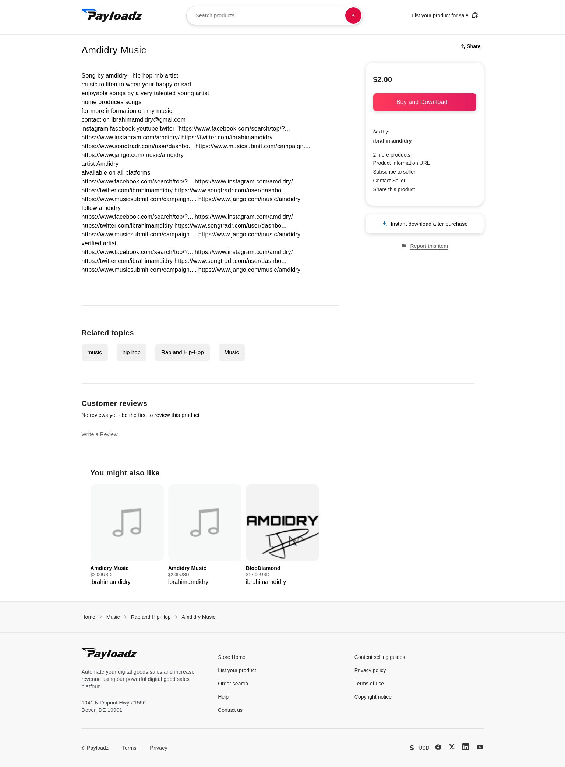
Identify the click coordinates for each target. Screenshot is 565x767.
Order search (233, 683)
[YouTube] (480, 747)
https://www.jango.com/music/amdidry (133, 155)
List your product (237, 670)
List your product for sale (445, 14)
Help (223, 697)
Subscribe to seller (394, 172)
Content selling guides (379, 657)
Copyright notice (373, 697)
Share (469, 46)
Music (232, 352)
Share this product (394, 189)
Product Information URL (401, 163)
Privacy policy (370, 670)
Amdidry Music (199, 617)
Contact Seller (389, 180)
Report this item (424, 246)
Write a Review (100, 434)
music (95, 352)
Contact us (230, 710)
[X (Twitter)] (452, 746)
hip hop (132, 352)
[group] (127, 535)
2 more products (391, 155)
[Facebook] (438, 747)
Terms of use (369, 683)
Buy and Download (424, 102)
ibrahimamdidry (392, 141)
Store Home (232, 657)
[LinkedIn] (465, 746)
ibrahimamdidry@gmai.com (149, 120)
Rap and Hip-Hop (182, 352)
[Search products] (353, 15)
